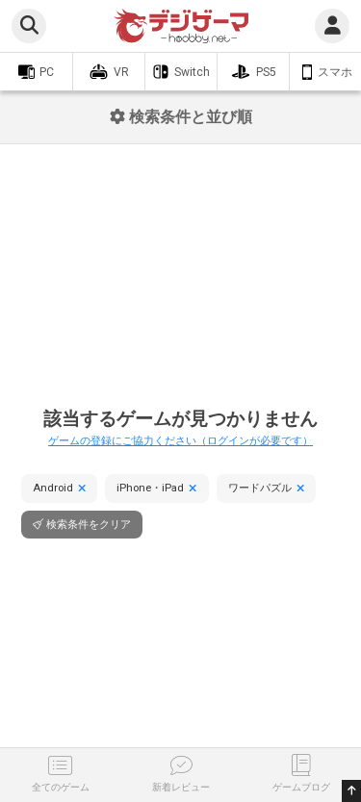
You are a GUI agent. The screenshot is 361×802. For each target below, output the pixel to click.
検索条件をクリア (88, 524)
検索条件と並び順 (181, 117)
